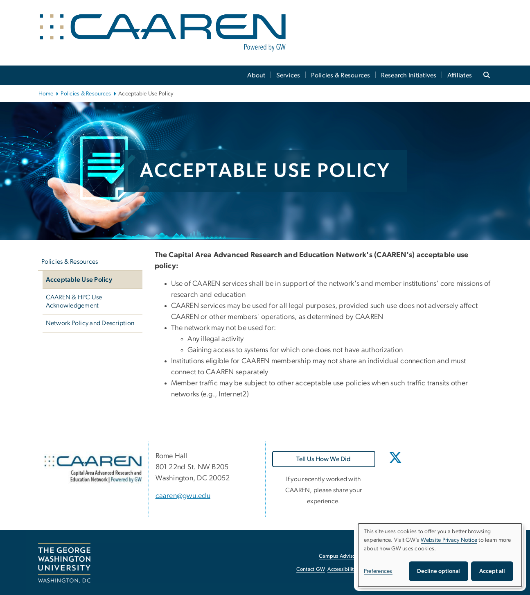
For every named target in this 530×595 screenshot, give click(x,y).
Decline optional (438, 571)
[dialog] (440, 555)
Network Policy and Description (90, 323)
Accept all (492, 571)
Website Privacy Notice (449, 540)
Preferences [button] (378, 571)
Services (288, 75)
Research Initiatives (409, 75)
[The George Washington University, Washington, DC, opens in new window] (64, 563)
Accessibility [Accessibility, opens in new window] (341, 569)
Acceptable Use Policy (79, 279)
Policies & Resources (340, 75)
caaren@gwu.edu (183, 496)
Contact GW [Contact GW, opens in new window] (310, 569)
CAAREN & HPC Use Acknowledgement (74, 301)
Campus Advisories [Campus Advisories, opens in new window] (341, 556)
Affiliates (459, 75)
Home (46, 94)
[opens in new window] (396, 463)
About (256, 75)
